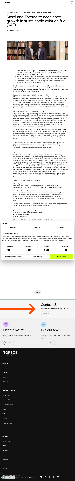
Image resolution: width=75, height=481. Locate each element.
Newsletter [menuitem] (32, 477)
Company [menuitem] (5, 436)
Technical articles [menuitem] (7, 404)
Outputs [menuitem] (4, 373)
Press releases (14, 12)
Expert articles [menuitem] (6, 400)
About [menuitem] (4, 446)
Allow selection (37, 256)
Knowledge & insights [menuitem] (8, 391)
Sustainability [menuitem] (6, 441)
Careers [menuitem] (4, 455)
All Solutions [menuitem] (6, 382)
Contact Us (46, 313)
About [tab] (62, 227)
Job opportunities (48, 343)
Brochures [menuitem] (5, 428)
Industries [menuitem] (5, 377)
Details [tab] (37, 227)
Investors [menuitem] (5, 460)
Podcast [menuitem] (4, 418)
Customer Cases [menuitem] (7, 423)
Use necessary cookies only (13, 256)
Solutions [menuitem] (5, 363)
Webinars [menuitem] (5, 414)
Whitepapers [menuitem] (6, 395)
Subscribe (8, 343)
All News (37, 292)
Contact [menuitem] (4, 468)
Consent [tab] (13, 227)
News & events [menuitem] (6, 450)
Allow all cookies (61, 256)
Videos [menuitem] (4, 409)
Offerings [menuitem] (5, 368)
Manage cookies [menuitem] (24, 477)
